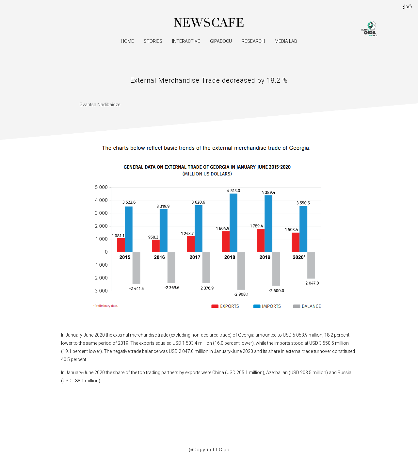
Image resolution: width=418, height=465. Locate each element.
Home (127, 41)
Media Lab (286, 41)
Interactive (186, 41)
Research (253, 41)
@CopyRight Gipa (209, 450)
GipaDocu (221, 41)
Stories (153, 41)
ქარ (407, 6)
